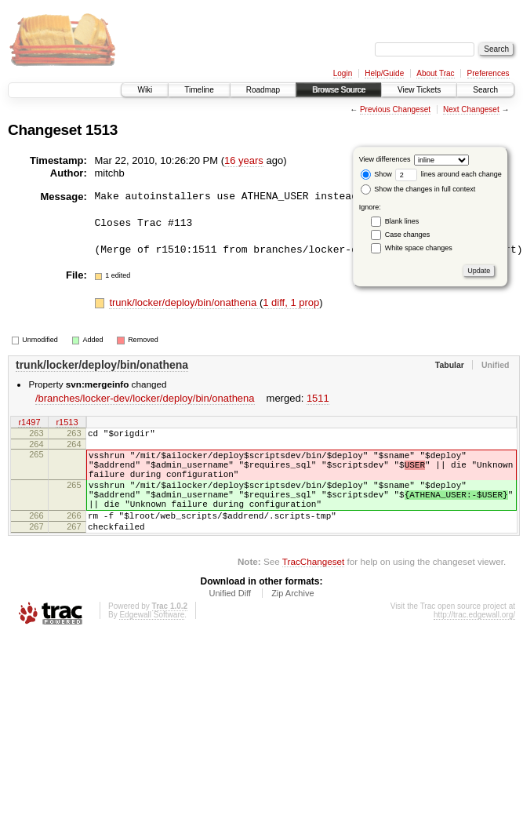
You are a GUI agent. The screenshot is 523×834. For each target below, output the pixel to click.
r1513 (67, 423)
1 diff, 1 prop (291, 302)
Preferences (488, 73)
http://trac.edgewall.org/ (474, 638)
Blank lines (402, 221)
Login (342, 73)
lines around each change (448, 174)
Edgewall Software (151, 638)
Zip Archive (292, 616)
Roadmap (263, 90)
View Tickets (419, 90)
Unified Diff (230, 616)
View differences (385, 159)
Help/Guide (384, 73)
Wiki (144, 90)
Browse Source (338, 90)
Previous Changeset (395, 109)
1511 (318, 398)
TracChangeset (313, 585)
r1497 (29, 423)
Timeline (198, 90)
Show (376, 174)
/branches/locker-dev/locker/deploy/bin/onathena (145, 398)
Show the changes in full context (418, 189)
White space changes (418, 248)
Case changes (407, 235)
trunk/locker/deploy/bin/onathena (184, 302)
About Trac (435, 73)
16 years (243, 160)
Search (485, 90)
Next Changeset (471, 109)
